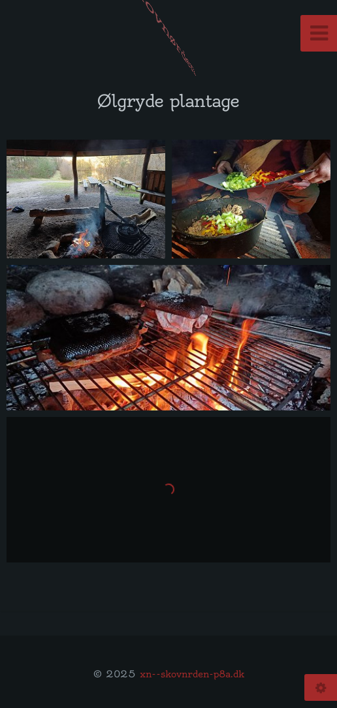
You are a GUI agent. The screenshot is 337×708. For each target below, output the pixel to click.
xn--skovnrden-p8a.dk (192, 674)
